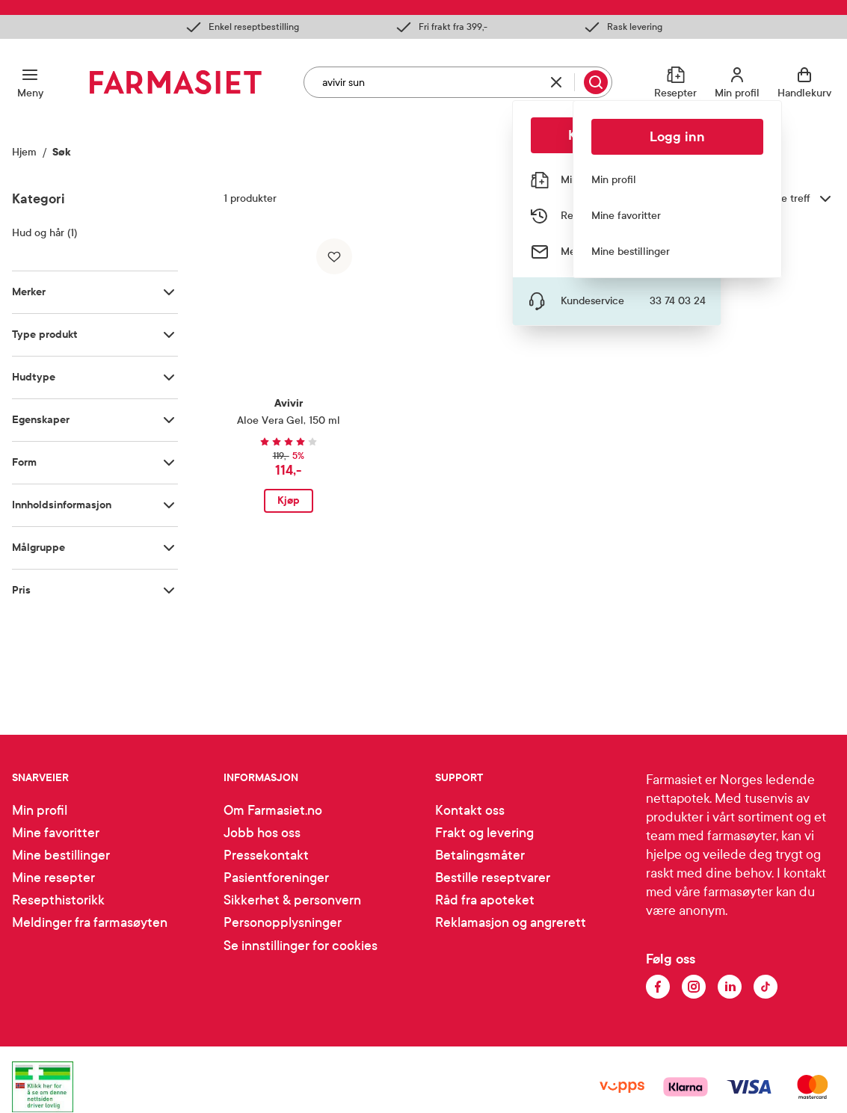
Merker (29, 292)
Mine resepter (53, 878)
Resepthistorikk (58, 900)
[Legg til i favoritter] (334, 256)
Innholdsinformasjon (61, 505)
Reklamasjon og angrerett (510, 923)
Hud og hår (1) (44, 232)
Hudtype (33, 377)
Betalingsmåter (480, 855)
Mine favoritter (55, 833)
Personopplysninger (283, 923)
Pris (21, 590)
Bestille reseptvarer (492, 878)
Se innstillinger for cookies (301, 946)
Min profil (39, 810)
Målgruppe (38, 547)
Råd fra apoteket (485, 900)
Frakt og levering (484, 833)
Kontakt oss (470, 810)
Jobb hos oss (262, 833)
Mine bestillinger (61, 855)
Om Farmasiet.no (273, 810)
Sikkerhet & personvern (292, 900)
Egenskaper (41, 420)
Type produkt (45, 334)
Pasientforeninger (276, 878)
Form (24, 462)
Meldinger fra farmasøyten (89, 923)
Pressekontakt (266, 855)
